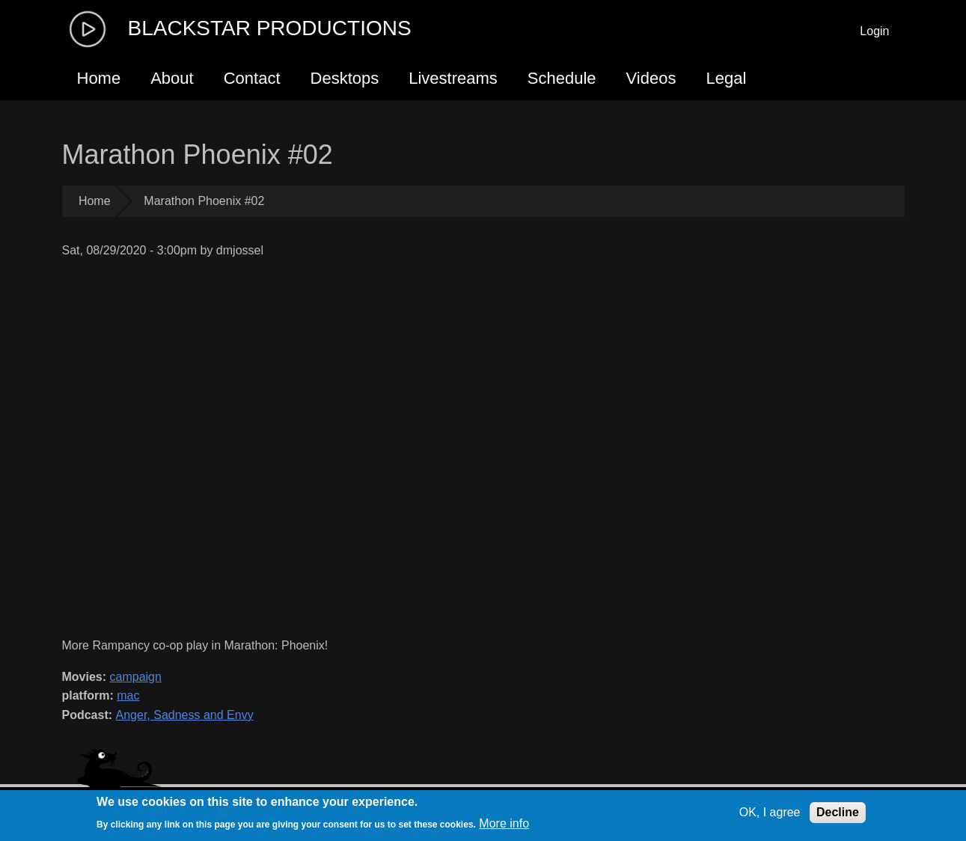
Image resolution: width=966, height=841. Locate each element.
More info (504, 823)
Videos (651, 78)
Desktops (345, 78)
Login (874, 31)
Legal (726, 78)
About (172, 78)
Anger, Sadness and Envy (185, 715)
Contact (252, 78)
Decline (837, 812)
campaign (136, 676)
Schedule (562, 78)
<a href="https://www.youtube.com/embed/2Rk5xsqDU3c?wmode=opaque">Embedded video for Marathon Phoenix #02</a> (375, 448)
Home (99, 78)
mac (128, 695)
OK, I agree (770, 812)
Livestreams (453, 78)
